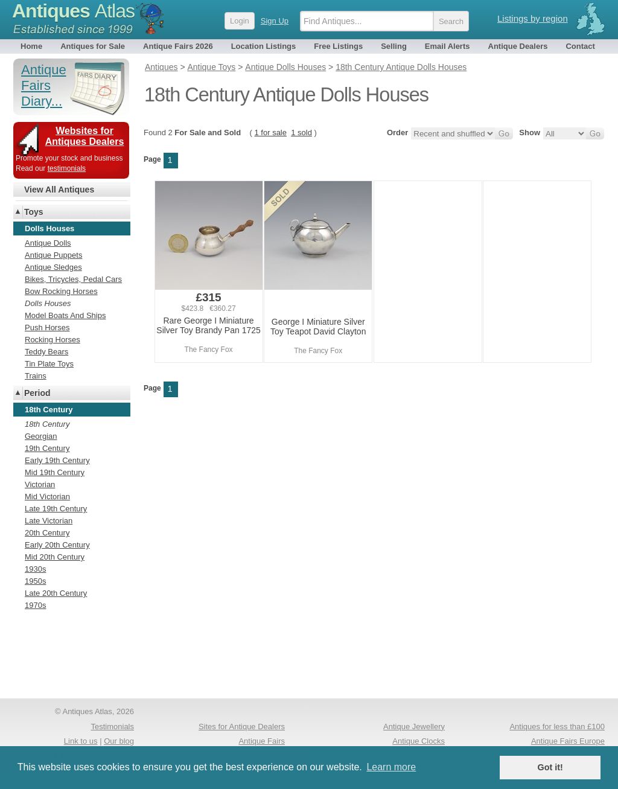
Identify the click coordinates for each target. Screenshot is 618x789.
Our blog (119, 741)
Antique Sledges (53, 267)
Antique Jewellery (414, 726)
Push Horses (47, 327)
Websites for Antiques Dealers (84, 136)
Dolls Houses (48, 303)
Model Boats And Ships (65, 315)
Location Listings (263, 46)
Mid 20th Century (54, 556)
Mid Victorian (47, 496)
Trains (35, 375)
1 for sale (271, 132)
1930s (35, 568)
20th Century (47, 532)
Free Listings (338, 46)
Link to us (81, 741)
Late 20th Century (56, 593)
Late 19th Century (56, 508)
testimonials (67, 168)
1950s (35, 581)
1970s (35, 605)
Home (31, 46)
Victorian (40, 484)
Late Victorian (48, 520)
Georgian (41, 436)
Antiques (73, 11)
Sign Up (274, 20)
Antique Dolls (48, 243)
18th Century (47, 424)
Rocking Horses (52, 339)
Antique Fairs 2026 (178, 46)
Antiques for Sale (92, 46)
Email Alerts (447, 46)
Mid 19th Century (54, 472)
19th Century (47, 448)
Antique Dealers (518, 46)
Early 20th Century (57, 544)
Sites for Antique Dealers (242, 726)
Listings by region (532, 18)
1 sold (301, 132)
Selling (394, 46)
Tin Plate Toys (49, 363)
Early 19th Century (57, 460)
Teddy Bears (46, 351)
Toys (33, 212)
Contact (579, 46)
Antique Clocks (418, 741)
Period (37, 393)
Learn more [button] (391, 767)
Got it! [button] (550, 767)
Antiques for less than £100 (557, 726)
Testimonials (112, 726)
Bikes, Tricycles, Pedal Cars (73, 279)
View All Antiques (59, 189)
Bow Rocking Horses (61, 291)
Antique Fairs (261, 741)
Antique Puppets (53, 255)
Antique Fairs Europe (568, 741)
